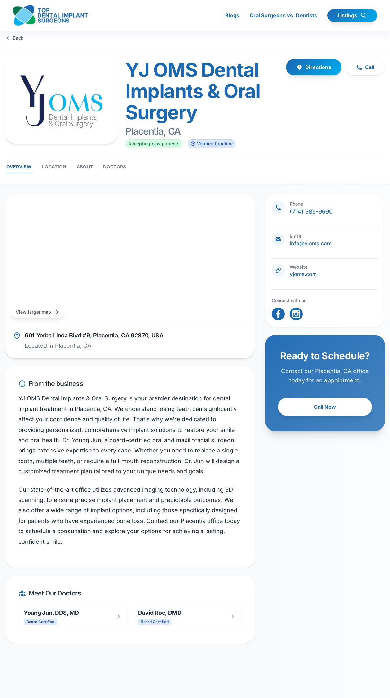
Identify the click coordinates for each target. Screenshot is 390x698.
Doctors (114, 163)
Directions (313, 63)
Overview (19, 163)
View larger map (37, 308)
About (85, 163)
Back (14, 37)
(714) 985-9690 (311, 208)
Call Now (325, 403)
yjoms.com (303, 270)
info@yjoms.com (311, 240)
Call (365, 63)
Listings (352, 16)
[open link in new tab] (278, 310)
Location (54, 163)
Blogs (232, 16)
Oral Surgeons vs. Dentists (283, 16)
